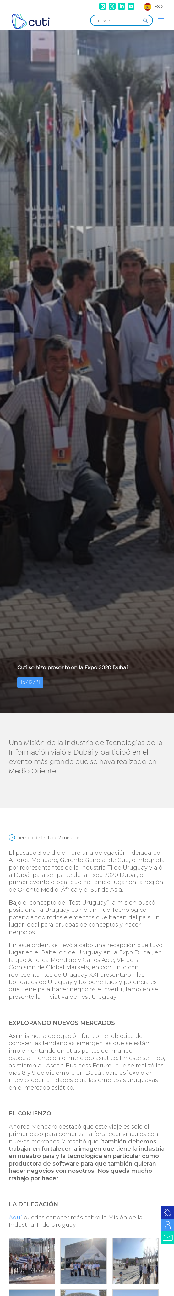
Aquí (15, 1217)
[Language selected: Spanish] (153, 6)
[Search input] (118, 21)
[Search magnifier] (145, 21)
